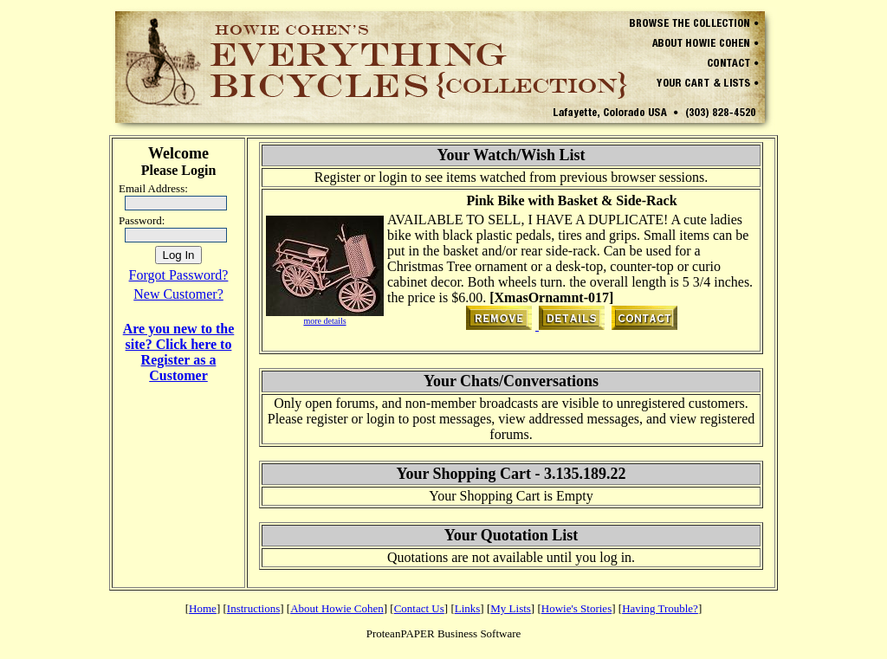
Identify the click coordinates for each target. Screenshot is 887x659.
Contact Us (419, 608)
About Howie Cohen (337, 608)
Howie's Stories (576, 608)
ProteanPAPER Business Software (443, 633)
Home (203, 608)
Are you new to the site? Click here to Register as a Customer (179, 352)
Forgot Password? (179, 275)
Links (468, 608)
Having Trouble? (660, 608)
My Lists (510, 608)
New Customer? (178, 294)
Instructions (253, 608)
